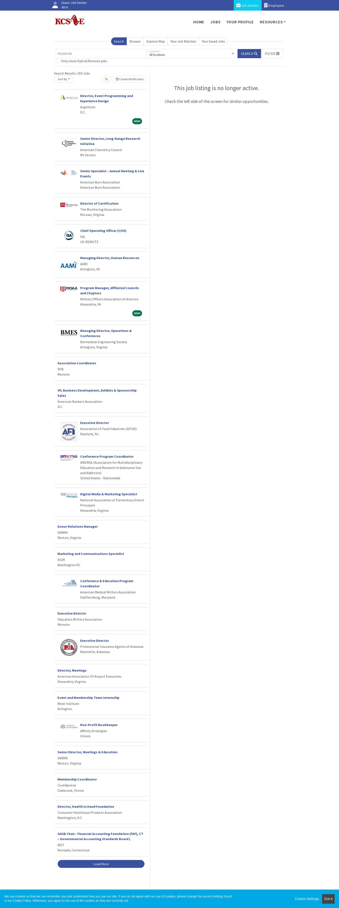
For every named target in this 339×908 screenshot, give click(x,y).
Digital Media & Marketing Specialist (108, 494)
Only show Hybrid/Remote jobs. (84, 61)
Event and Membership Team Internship (88, 697)
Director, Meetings (72, 670)
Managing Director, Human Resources (109, 258)
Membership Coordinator (77, 779)
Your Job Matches (183, 41)
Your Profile (240, 21)
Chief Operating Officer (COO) (103, 230)
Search (119, 41)
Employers (274, 5)
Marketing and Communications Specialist (91, 553)
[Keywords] (101, 53)
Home (198, 21)
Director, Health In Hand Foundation (86, 806)
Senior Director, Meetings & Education (87, 752)
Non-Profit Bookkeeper (99, 725)
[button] (272, 53)
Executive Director (94, 423)
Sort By (62, 79)
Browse (135, 41)
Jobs (215, 21)
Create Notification (130, 79)
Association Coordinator (77, 363)
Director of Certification (99, 203)
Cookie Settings (307, 899)
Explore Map (155, 41)
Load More (101, 864)
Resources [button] (271, 21)
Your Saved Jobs (213, 41)
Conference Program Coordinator (107, 456)
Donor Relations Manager (78, 526)
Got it (328, 899)
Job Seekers (247, 5)
